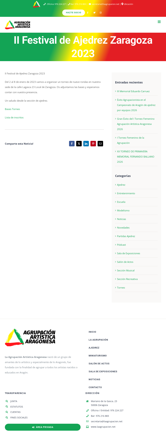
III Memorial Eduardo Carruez (133, 91)
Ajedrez (121, 184)
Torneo (121, 287)
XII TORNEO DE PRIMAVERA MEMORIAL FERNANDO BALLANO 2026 (135, 156)
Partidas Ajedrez (126, 236)
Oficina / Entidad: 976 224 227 (107, 410)
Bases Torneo (12, 109)
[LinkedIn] (86, 143)
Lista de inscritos (14, 117)
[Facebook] (71, 143)
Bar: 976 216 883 (100, 415)
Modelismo (123, 210)
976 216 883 (80, 4)
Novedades (123, 227)
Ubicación (127, 4)
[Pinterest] (93, 143)
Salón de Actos (125, 261)
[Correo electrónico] (100, 143)
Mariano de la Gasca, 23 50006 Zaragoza (104, 403)
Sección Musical (126, 270)
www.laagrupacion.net (103, 426)
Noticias (121, 219)
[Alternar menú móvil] (159, 21)
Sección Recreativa (127, 279)
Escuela (121, 201)
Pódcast (121, 244)
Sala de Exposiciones (128, 253)
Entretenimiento (126, 193)
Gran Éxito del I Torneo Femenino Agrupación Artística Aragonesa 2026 (135, 124)
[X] (79, 143)
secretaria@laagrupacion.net (105, 4)
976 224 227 (60, 4)
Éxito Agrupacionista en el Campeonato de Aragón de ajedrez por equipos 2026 (136, 105)
